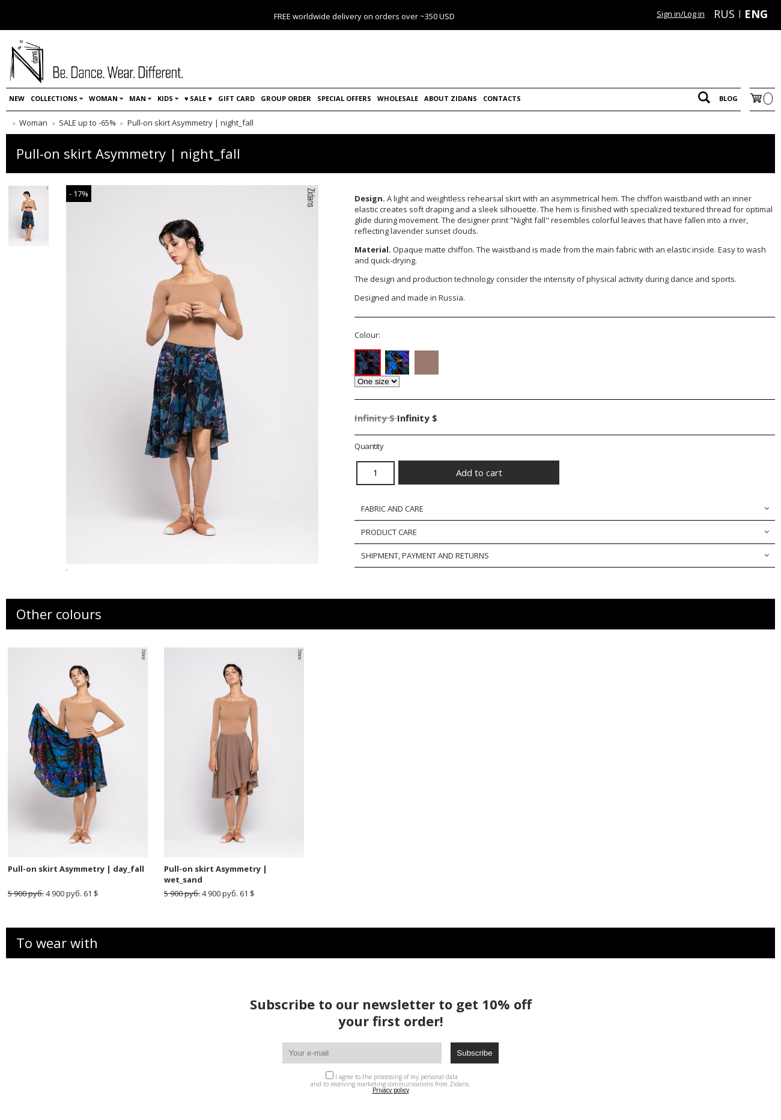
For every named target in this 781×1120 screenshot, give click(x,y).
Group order (286, 98)
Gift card (236, 98)
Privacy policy (390, 1090)
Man (137, 98)
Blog (728, 98)
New (17, 98)
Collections (54, 98)
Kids (165, 98)
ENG (756, 13)
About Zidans (450, 98)
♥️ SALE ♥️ (198, 98)
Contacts (502, 98)
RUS (724, 13)
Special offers (344, 98)
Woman (103, 98)
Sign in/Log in (681, 13)
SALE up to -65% (87, 122)
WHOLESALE (397, 98)
